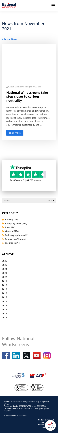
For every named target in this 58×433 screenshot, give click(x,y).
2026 (4, 260)
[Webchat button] (50, 425)
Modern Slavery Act (46, 420)
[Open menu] (53, 5)
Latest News (10, 39)
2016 (4, 301)
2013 (4, 313)
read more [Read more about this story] (15, 132)
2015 (4, 305)
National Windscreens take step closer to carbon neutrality (27, 96)
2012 (4, 317)
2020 (4, 285)
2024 (4, 268)
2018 (4, 293)
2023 (4, 272)
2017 (4, 297)
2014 (4, 309)
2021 (4, 281)
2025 (4, 264)
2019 (4, 289)
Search (50, 200)
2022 (4, 276)
